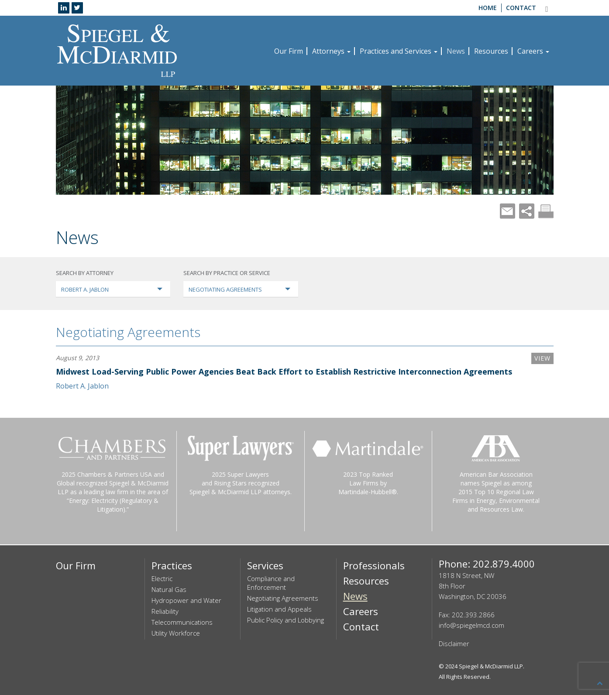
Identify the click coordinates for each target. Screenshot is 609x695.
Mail (507, 211)
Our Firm (288, 51)
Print (546, 211)
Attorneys (331, 51)
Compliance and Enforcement (271, 583)
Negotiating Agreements (128, 332)
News (456, 51)
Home (487, 7)
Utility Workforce (175, 633)
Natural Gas (168, 589)
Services (265, 565)
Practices (171, 565)
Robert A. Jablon (82, 386)
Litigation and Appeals (279, 609)
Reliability (165, 611)
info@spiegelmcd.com (471, 625)
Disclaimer (454, 643)
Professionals (374, 565)
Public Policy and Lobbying (285, 620)
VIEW (542, 358)
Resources (491, 51)
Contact (521, 7)
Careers (533, 51)
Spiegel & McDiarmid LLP (491, 666)
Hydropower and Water (186, 600)
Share (526, 211)
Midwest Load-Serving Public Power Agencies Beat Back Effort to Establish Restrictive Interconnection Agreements (284, 371)
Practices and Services (398, 51)
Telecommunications (182, 622)
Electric (161, 578)
